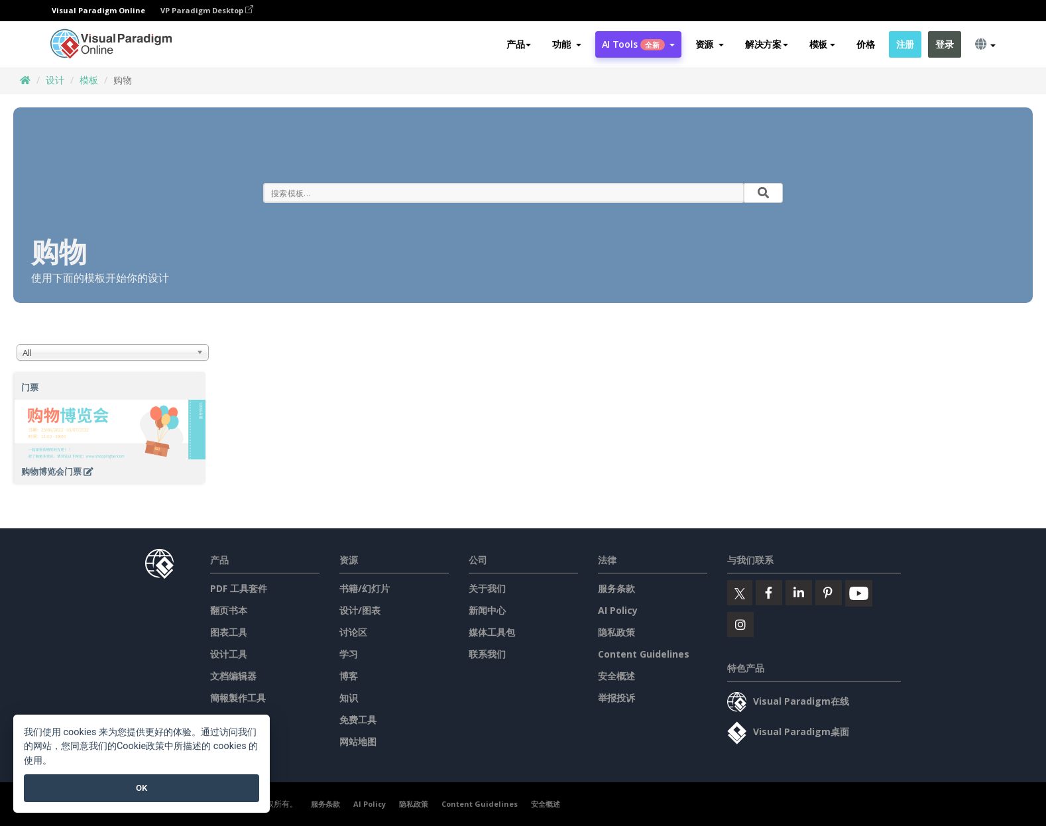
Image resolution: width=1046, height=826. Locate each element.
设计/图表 (359, 610)
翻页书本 (228, 610)
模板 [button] (822, 44)
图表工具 (228, 632)
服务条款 (616, 588)
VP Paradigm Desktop (206, 10)
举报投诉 (616, 697)
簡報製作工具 (238, 697)
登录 (944, 44)
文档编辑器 (233, 676)
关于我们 (487, 588)
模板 (89, 80)
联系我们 (487, 654)
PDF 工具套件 (238, 588)
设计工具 (228, 654)
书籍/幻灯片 (364, 588)
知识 (348, 697)
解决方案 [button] (766, 44)
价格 (865, 44)
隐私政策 (616, 632)
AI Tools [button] (638, 44)
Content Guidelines (643, 654)
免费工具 (358, 719)
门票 (29, 387)
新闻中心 (487, 610)
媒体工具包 (492, 632)
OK (141, 788)
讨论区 (353, 632)
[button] (566, 44)
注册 (905, 44)
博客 (348, 676)
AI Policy (618, 610)
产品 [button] (518, 44)
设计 (55, 80)
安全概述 (616, 676)
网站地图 (358, 741)
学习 (348, 654)
